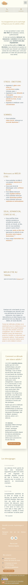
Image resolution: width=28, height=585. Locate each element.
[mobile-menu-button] (25, 2)
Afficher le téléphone (11, 567)
